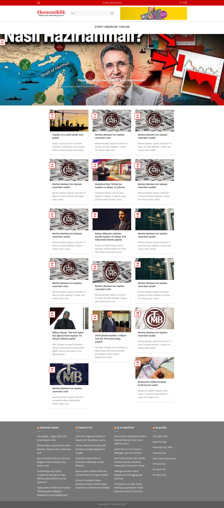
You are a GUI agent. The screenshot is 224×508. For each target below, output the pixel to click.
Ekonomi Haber (49, 427)
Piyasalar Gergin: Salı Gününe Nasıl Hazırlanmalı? (112, 80)
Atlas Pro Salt (160, 442)
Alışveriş (161, 427)
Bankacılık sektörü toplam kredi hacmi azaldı (152, 383)
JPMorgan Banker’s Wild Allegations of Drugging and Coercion (128, 475)
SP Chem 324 (159, 475)
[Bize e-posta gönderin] (185, 3)
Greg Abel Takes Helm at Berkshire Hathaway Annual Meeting (90, 462)
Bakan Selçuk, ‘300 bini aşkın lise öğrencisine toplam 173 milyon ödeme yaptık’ (68, 335)
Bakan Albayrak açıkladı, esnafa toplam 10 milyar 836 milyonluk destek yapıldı (110, 236)
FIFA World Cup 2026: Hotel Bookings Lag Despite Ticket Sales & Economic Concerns (128, 488)
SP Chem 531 (159, 469)
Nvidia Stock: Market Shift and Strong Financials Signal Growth (92, 473)
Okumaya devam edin (112, 92)
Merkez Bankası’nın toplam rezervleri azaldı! (152, 186)
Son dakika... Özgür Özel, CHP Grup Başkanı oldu (52, 438)
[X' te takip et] (183, 3)
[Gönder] (112, 13)
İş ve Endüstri (125, 427)
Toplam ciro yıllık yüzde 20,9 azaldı (67, 136)
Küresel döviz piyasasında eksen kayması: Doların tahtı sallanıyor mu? (54, 449)
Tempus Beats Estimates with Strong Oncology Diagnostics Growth (91, 449)
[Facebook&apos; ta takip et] (180, 3)
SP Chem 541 (159, 464)
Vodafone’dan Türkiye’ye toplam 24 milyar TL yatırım (110, 186)
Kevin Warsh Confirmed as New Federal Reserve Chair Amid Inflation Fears (130, 440)
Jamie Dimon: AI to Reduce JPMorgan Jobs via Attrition (128, 451)
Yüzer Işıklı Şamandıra (164, 458)
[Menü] (38, 3)
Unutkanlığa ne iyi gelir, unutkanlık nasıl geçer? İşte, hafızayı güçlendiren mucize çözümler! (51, 477)
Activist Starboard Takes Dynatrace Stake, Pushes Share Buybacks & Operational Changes (93, 484)
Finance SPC (85, 427)
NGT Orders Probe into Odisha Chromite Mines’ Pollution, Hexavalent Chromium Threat (129, 462)
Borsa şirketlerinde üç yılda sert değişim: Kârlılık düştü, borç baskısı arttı (53, 462)
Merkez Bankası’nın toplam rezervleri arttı (109, 136)
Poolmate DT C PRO (162, 447)
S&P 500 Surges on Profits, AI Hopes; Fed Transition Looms (90, 438)
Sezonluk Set (159, 453)
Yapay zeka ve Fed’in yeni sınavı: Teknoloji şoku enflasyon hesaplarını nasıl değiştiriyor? (54, 491)
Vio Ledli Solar (160, 436)
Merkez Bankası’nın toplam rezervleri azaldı (152, 136)
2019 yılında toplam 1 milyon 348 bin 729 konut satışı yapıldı (110, 338)
